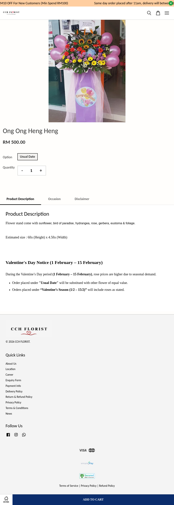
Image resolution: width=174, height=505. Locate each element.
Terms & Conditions (17, 408)
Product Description (20, 199)
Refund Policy (107, 485)
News (9, 413)
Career (9, 374)
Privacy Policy (13, 402)
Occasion (54, 199)
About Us (11, 363)
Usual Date (27, 157)
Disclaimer (82, 199)
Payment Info (13, 386)
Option (7, 157)
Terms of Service (68, 485)
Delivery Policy (14, 391)
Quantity (9, 167)
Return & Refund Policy (19, 397)
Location (10, 369)
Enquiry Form (13, 380)
